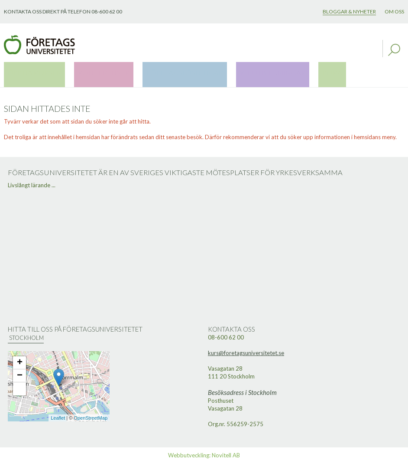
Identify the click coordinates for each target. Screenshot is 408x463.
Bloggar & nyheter (349, 11)
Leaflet (58, 418)
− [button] (20, 375)
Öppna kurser (27, 72)
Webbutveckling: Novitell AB (204, 455)
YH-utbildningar (219, 72)
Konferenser (82, 72)
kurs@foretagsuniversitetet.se (246, 352)
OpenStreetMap (90, 418)
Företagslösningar (147, 72)
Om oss (394, 11)
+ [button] (20, 362)
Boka (265, 72)
